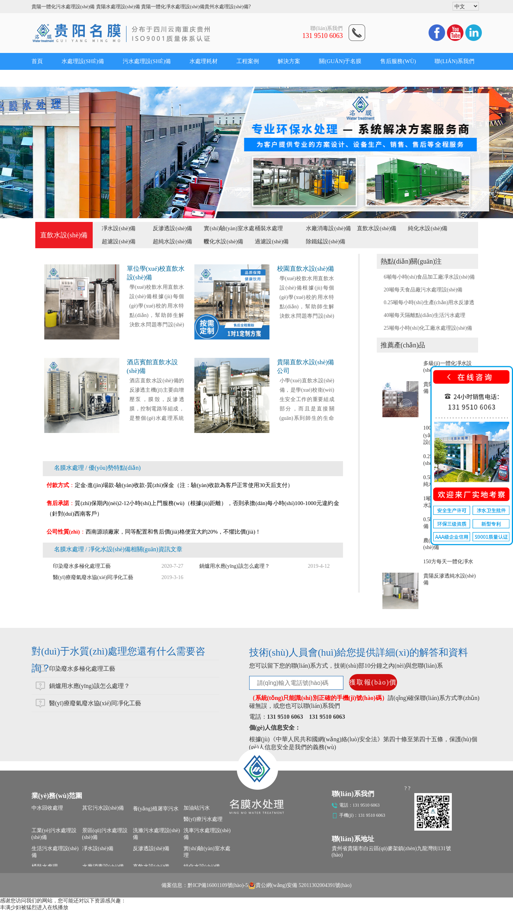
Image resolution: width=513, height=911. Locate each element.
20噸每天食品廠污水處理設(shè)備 (423, 290)
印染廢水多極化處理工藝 (82, 566)
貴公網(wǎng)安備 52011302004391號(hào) (300, 885)
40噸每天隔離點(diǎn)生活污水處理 (424, 315)
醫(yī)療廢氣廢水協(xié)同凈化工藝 (93, 577)
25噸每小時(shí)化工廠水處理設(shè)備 (428, 328)
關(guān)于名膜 (340, 61)
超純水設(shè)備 (172, 241)
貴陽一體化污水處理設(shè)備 (63, 6)
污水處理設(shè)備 (147, 61)
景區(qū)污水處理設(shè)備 (105, 834)
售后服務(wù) (398, 61)
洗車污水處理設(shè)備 (207, 834)
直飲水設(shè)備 (376, 228)
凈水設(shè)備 (118, 228)
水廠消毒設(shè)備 (328, 228)
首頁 (37, 61)
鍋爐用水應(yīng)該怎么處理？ (234, 566)
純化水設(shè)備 (427, 228)
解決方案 (289, 61)
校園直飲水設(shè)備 (305, 268)
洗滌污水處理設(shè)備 (156, 834)
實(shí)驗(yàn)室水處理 (207, 852)
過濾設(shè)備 (272, 241)
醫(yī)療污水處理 (203, 819)
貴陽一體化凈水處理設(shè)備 (173, 6)
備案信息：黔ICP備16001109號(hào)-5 (204, 885)
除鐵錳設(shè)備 (325, 241)
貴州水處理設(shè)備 (226, 6)
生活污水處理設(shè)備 (55, 852)
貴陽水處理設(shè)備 (118, 6)
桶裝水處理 (269, 228)
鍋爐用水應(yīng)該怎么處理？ (89, 686)
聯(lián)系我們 (454, 61)
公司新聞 (43, 78)
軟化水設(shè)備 (223, 241)
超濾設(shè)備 (118, 241)
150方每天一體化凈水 (448, 561)
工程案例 (247, 61)
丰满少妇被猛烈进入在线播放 (34, 907)
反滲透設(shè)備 (172, 228)
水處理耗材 (204, 61)
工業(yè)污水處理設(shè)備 (54, 834)
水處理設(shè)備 (83, 61)
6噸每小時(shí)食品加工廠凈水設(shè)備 (429, 277)
